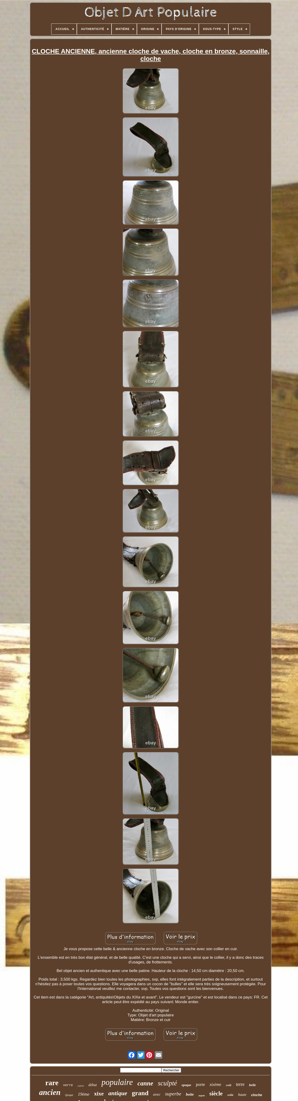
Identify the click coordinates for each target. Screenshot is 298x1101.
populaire (117, 1082)
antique (117, 1093)
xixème (215, 1084)
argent (202, 1095)
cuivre (81, 1085)
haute (242, 1095)
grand (140, 1093)
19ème (83, 1094)
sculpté (167, 1083)
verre (68, 1085)
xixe (99, 1094)
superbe (173, 1094)
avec (156, 1094)
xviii (228, 1085)
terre (240, 1084)
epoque (186, 1085)
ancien (50, 1092)
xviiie (230, 1095)
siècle (216, 1093)
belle (252, 1085)
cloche (256, 1095)
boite (190, 1094)
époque (69, 1095)
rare (51, 1083)
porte (200, 1084)
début (92, 1085)
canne (145, 1083)
